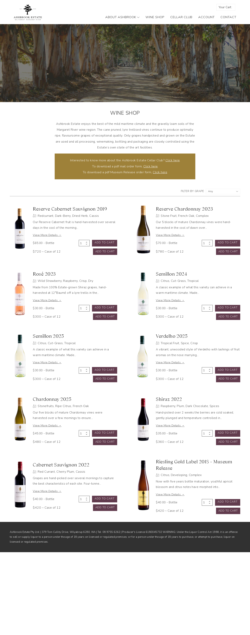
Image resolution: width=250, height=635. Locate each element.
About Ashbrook (122, 21)
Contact (228, 21)
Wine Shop (155, 21)
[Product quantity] (84, 255)
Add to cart (104, 255)
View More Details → (58, 247)
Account (206, 21)
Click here (172, 164)
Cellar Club (181, 21)
